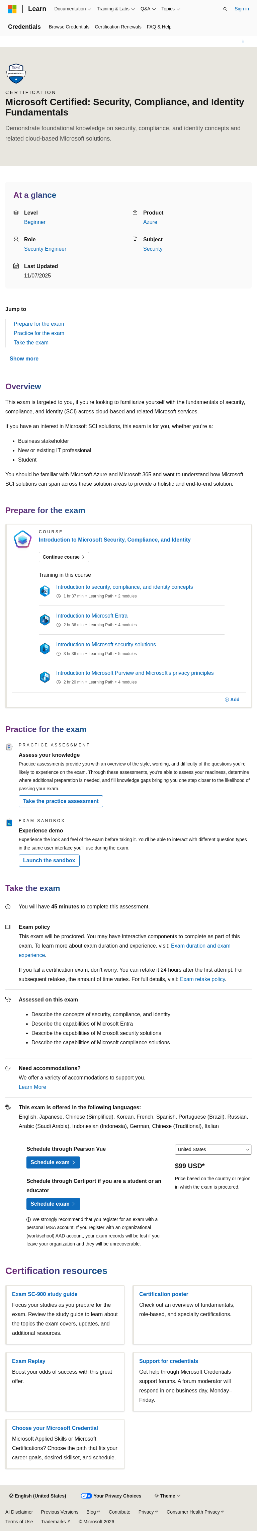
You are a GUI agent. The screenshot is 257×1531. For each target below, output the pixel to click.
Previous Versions (59, 1512)
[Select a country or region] (213, 1149)
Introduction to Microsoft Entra (91, 616)
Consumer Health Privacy (193, 1512)
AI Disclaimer (19, 1512)
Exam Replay (29, 1361)
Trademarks (53, 1521)
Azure (150, 222)
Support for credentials (168, 1361)
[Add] (232, 700)
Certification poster (163, 1294)
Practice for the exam (39, 333)
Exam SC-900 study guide (45, 1294)
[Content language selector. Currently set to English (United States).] (37, 1496)
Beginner (35, 222)
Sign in (242, 8)
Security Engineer (45, 249)
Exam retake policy (202, 979)
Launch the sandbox (49, 860)
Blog (91, 1512)
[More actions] (243, 41)
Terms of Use (19, 1521)
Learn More (32, 1087)
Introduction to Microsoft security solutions (106, 644)
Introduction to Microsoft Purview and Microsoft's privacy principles (135, 673)
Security (153, 249)
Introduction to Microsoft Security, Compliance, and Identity (115, 540)
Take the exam (31, 342)
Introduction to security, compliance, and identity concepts (124, 587)
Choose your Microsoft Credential (55, 1428)
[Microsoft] (12, 9)
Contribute (120, 1512)
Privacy (146, 1512)
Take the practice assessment (61, 801)
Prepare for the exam (39, 324)
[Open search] (225, 9)
